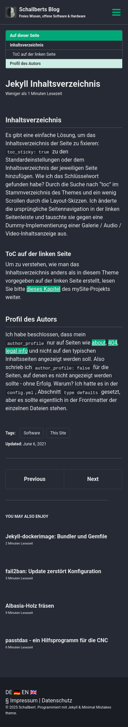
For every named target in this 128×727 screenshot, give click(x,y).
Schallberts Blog (52, 12)
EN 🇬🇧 (29, 692)
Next (93, 479)
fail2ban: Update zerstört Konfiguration (53, 571)
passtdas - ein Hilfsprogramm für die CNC (56, 640)
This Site (58, 433)
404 (112, 342)
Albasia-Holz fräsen (29, 606)
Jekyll (72, 707)
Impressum (24, 700)
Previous (34, 479)
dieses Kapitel (44, 289)
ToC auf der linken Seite (34, 54)
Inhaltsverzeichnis (26, 45)
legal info (16, 351)
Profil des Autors (25, 63)
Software (32, 433)
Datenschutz (57, 700)
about (99, 342)
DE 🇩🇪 (12, 692)
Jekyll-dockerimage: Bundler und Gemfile (56, 536)
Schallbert (27, 707)
